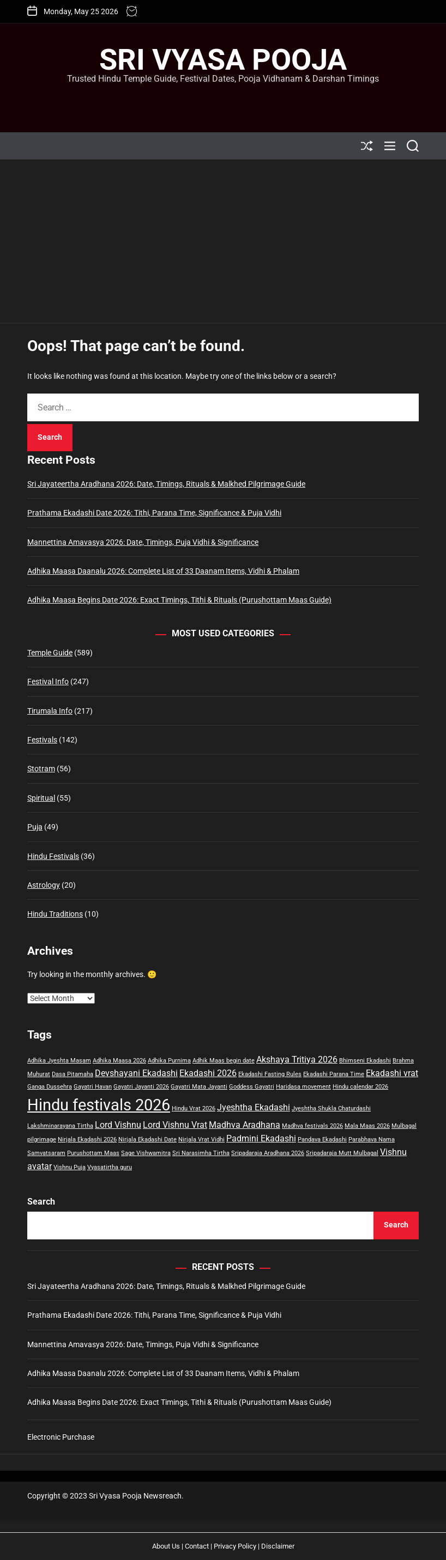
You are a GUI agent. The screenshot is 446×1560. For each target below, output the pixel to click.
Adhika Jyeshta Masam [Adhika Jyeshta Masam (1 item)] (59, 1060)
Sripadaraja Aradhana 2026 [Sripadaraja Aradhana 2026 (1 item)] (267, 1153)
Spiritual (41, 798)
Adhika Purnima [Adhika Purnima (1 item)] (169, 1060)
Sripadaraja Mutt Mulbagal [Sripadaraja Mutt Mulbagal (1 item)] (342, 1153)
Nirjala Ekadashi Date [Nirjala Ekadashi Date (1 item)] (147, 1139)
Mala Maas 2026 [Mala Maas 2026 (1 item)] (367, 1125)
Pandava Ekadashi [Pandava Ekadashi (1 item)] (322, 1139)
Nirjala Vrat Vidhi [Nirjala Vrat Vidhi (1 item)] (201, 1139)
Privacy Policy (235, 1546)
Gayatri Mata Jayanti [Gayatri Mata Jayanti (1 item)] (199, 1086)
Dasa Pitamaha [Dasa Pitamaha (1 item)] (72, 1074)
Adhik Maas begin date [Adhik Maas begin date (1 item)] (223, 1060)
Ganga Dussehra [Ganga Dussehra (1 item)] (49, 1086)
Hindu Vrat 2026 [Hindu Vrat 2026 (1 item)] (193, 1108)
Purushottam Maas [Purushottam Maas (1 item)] (93, 1153)
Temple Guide (50, 652)
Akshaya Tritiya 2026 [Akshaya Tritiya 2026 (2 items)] (296, 1059)
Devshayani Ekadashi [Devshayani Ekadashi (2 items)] (136, 1073)
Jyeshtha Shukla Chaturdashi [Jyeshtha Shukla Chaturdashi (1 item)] (331, 1108)
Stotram (41, 768)
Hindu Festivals (53, 856)
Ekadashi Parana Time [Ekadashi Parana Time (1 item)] (333, 1074)
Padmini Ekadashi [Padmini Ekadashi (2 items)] (261, 1138)
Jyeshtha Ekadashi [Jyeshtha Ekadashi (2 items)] (253, 1107)
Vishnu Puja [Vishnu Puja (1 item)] (69, 1167)
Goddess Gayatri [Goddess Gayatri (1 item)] (251, 1086)
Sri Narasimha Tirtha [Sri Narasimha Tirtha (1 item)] (201, 1153)
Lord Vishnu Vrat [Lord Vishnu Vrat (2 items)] (175, 1125)
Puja (35, 826)
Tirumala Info (50, 711)
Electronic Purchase (60, 1437)
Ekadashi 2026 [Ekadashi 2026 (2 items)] (208, 1073)
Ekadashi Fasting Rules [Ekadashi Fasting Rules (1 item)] (270, 1074)
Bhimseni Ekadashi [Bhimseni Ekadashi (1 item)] (365, 1060)
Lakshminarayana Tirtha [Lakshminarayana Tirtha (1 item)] (60, 1125)
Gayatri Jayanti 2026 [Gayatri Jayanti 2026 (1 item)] (141, 1086)
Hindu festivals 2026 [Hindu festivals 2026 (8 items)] (98, 1105)
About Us (166, 1546)
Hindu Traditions (55, 914)
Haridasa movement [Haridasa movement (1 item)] (303, 1086)
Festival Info (48, 681)
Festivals (42, 739)
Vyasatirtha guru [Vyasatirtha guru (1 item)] (109, 1167)
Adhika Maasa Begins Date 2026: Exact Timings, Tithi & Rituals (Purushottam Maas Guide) (179, 599)
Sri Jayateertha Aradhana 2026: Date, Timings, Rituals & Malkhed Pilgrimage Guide (166, 484)
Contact (197, 1546)
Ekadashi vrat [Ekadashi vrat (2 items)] (392, 1073)
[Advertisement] (223, 241)
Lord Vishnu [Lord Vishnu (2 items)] (118, 1125)
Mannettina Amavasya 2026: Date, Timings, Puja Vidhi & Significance (142, 542)
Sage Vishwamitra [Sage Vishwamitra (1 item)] (146, 1153)
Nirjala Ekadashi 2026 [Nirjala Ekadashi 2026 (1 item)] (87, 1139)
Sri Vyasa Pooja (223, 60)
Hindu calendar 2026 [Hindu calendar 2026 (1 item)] (360, 1086)
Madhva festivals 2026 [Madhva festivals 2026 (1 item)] (312, 1125)
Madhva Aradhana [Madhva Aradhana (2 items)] (244, 1125)
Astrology (43, 885)
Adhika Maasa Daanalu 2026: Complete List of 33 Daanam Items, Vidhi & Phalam (163, 571)
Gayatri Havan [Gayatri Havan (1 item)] (93, 1086)
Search (41, 1201)
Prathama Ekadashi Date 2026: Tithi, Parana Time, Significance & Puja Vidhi (154, 512)
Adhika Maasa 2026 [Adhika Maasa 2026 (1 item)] (119, 1060)
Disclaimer (277, 1546)
